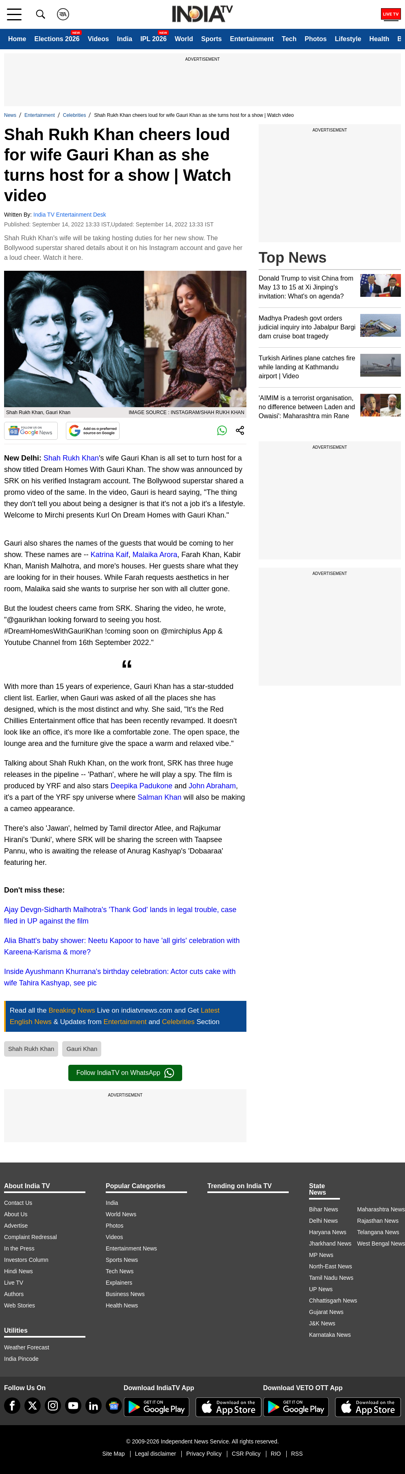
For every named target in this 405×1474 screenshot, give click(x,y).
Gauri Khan (81, 1048)
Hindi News (18, 1271)
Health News (122, 1305)
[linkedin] (93, 1405)
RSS (297, 1453)
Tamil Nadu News (331, 1277)
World (184, 38)
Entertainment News (131, 1248)
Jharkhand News (330, 1243)
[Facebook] (12, 1405)
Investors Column (26, 1260)
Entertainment (252, 38)
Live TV (13, 1282)
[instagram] (53, 1405)
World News (121, 1214)
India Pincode (21, 1359)
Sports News (122, 1260)
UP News (321, 1289)
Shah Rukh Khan (71, 458)
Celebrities (74, 115)
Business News (125, 1294)
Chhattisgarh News (333, 1300)
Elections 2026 (56, 38)
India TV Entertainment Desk (69, 214)
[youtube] (73, 1405)
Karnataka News (330, 1334)
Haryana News (327, 1232)
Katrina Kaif (109, 555)
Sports (211, 38)
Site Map (113, 1453)
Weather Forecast (26, 1347)
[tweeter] (32, 1405)
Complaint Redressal (30, 1237)
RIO (276, 1453)
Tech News (119, 1271)
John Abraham (212, 786)
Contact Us (18, 1203)
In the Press (19, 1248)
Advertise (16, 1225)
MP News (321, 1255)
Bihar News (323, 1209)
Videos (98, 38)
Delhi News (323, 1220)
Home (17, 38)
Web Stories (19, 1305)
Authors (14, 1294)
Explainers (119, 1282)
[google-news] (114, 1405)
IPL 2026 (153, 38)
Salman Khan (159, 797)
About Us (16, 1214)
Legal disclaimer (155, 1453)
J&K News (322, 1323)
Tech (289, 38)
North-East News (330, 1266)
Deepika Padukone (141, 786)
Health (379, 38)
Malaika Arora (155, 555)
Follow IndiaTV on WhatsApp (125, 1073)
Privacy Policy (204, 1453)
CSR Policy (246, 1453)
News (10, 115)
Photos (316, 38)
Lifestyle (348, 38)
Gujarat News (326, 1312)
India (124, 38)
